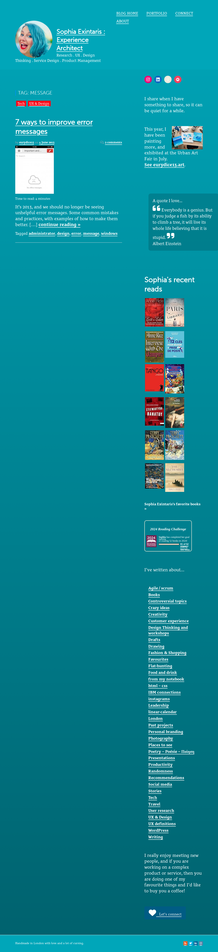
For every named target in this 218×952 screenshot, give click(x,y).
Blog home (127, 13)
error (76, 233)
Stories (154, 791)
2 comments (113, 142)
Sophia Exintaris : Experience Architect (81, 40)
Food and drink (162, 672)
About (122, 21)
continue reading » (59, 224)
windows (109, 233)
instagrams (159, 699)
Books (154, 594)
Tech (21, 103)
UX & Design (39, 103)
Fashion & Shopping (167, 652)
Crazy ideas (159, 607)
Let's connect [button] (165, 913)
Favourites (158, 659)
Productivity (160, 764)
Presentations (161, 758)
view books (185, 550)
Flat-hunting (160, 666)
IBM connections (164, 692)
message (91, 233)
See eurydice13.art (164, 164)
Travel (154, 804)
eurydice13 (26, 142)
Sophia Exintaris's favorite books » (172, 506)
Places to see (160, 745)
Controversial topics (167, 601)
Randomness (160, 771)
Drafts (154, 639)
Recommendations (166, 777)
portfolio (156, 13)
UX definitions (162, 823)
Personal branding (165, 731)
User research (161, 810)
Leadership (158, 705)
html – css (157, 685)
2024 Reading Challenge (168, 529)
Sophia (162, 537)
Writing (155, 837)
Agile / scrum (160, 588)
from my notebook (166, 679)
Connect (184, 13)
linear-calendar (162, 712)
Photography (160, 738)
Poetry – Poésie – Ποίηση (171, 751)
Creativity (157, 614)
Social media (160, 784)
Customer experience (168, 621)
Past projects (160, 725)
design (63, 233)
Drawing (156, 646)
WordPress (158, 830)
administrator (42, 233)
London (155, 718)
